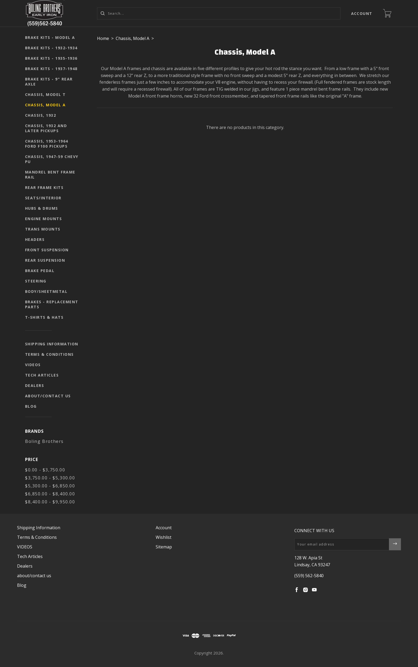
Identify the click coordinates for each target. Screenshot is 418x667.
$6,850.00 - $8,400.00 (50, 494)
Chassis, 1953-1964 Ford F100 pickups (46, 144)
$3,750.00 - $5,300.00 (50, 478)
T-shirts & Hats (44, 317)
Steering (35, 281)
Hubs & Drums (41, 208)
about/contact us (48, 395)
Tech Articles (42, 375)
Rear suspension (45, 260)
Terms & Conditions (49, 354)
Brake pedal (40, 270)
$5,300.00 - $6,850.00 (50, 486)
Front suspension (47, 249)
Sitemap (164, 547)
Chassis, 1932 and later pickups (46, 128)
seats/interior (43, 197)
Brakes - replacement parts (51, 304)
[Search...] (218, 13)
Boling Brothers (44, 441)
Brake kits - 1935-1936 (51, 58)
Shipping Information (51, 343)
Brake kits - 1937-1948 (51, 68)
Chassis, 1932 (40, 115)
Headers (35, 239)
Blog (31, 406)
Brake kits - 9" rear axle (49, 81)
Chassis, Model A (45, 104)
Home (103, 38)
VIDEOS (33, 364)
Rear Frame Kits (44, 187)
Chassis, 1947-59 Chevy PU (51, 159)
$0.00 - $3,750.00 (45, 470)
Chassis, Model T (45, 94)
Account (362, 13)
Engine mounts (43, 218)
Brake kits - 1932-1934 (51, 47)
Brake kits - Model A (50, 37)
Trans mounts (43, 229)
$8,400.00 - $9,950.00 (50, 502)
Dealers (34, 385)
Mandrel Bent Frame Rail (50, 174)
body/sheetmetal (46, 291)
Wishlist (163, 537)
